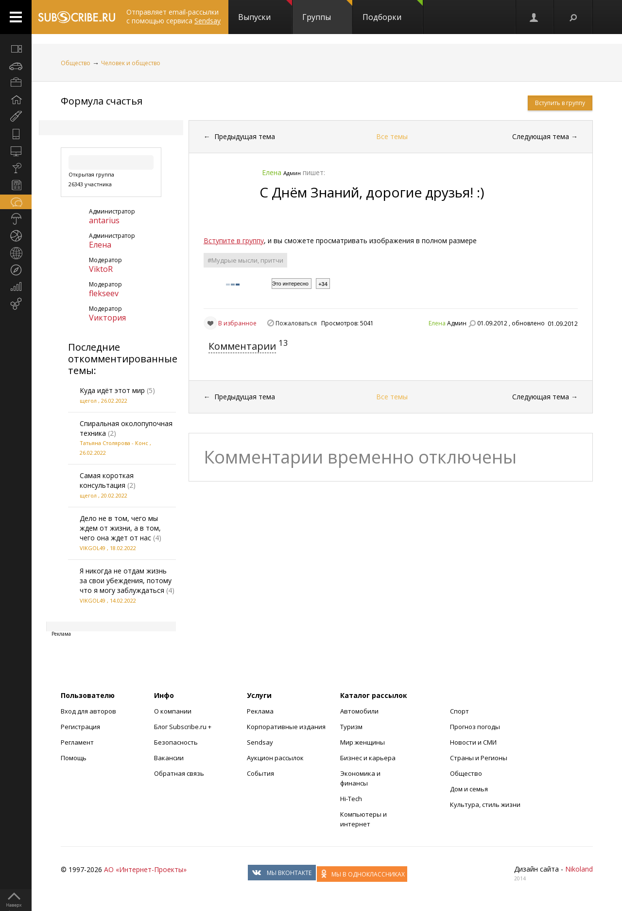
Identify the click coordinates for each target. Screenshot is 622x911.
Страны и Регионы (478, 757)
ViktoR (101, 269)
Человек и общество (130, 63)
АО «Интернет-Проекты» (145, 869)
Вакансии (169, 757)
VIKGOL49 (92, 548)
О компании (172, 711)
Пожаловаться (296, 323)
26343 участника (90, 184)
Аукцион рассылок (275, 757)
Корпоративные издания (286, 726)
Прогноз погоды (475, 726)
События (260, 773)
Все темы (392, 136)
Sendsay (260, 742)
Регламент (77, 742)
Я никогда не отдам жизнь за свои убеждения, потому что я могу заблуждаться (126, 580)
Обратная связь (179, 773)
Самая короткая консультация (107, 480)
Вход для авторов (88, 711)
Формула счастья (101, 100)
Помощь (73, 757)
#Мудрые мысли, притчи (245, 260)
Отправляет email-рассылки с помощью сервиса (173, 16)
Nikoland (579, 869)
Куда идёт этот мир (112, 390)
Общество (75, 63)
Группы (327, 11)
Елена (100, 244)
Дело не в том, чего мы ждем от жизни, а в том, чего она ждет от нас (120, 528)
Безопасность (176, 742)
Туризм (351, 726)
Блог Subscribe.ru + (183, 726)
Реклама (260, 711)
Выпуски (265, 11)
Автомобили (359, 711)
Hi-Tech (351, 798)
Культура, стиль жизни (485, 804)
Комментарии (242, 346)
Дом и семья (469, 789)
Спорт (459, 711)
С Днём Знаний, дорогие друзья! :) (371, 192)
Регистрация (80, 726)
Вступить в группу (560, 103)
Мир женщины (362, 742)
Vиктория (107, 317)
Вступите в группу (234, 240)
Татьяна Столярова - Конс (114, 443)
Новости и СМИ (473, 742)
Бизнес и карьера (368, 757)
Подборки (393, 11)
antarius (104, 220)
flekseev (104, 293)
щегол (88, 400)
